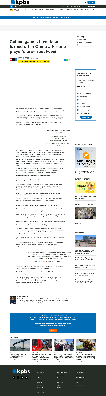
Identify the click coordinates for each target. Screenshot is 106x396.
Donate (53, 330)
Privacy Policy (40, 387)
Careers (38, 377)
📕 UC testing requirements (84, 42)
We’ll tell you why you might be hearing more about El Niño (84, 172)
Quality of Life (35, 352)
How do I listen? (59, 382)
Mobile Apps (39, 382)
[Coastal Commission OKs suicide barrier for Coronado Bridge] (20, 345)
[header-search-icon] (85, 3)
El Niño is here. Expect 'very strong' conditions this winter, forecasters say (84, 259)
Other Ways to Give (80, 380)
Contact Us (58, 377)
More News (14, 337)
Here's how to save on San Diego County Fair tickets (85, 266)
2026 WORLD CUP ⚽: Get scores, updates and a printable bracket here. (52, 17)
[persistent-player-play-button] (11, 10)
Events (87, 13)
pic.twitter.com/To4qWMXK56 (58, 140)
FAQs (57, 380)
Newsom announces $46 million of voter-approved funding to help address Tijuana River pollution (85, 281)
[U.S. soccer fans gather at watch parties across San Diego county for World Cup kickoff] (64, 345)
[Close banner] (104, 17)
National (45, 21)
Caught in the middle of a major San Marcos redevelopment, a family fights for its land (84, 252)
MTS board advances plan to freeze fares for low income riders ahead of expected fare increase (41, 356)
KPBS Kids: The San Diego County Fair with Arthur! (85, 197)
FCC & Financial (40, 380)
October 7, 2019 (58, 261)
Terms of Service (40, 392)
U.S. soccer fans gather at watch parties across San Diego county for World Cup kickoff (85, 273)
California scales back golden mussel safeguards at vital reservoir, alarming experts (85, 356)
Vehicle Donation (79, 385)
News (26, 13)
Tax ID (77, 382)
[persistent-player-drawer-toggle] (91, 10)
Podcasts (69, 13)
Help (93, 14)
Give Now (92, 3)
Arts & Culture (49, 13)
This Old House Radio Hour (77, 10)
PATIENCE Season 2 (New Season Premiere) (85, 222)
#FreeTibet (61, 138)
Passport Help (59, 385)
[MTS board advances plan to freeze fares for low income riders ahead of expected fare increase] (42, 345)
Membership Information (81, 377)
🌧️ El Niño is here (81, 39)
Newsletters (39, 375)
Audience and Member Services (63, 372)
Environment (79, 352)
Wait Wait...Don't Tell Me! (25, 10)
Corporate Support (80, 372)
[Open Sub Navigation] (26, 16)
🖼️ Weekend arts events (83, 45)
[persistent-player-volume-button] (15, 10)
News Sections (65, 21)
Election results (16, 14)
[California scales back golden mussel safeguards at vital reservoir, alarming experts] (86, 345)
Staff (38, 390)
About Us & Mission (41, 372)
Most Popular (80, 232)
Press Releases (40, 385)
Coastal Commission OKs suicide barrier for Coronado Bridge (19, 356)
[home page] (19, 3)
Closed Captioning (60, 375)
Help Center (58, 387)
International (54, 21)
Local (38, 21)
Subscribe (86, 117)
